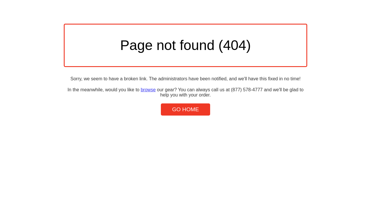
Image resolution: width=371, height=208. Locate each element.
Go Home (185, 109)
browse (148, 89)
